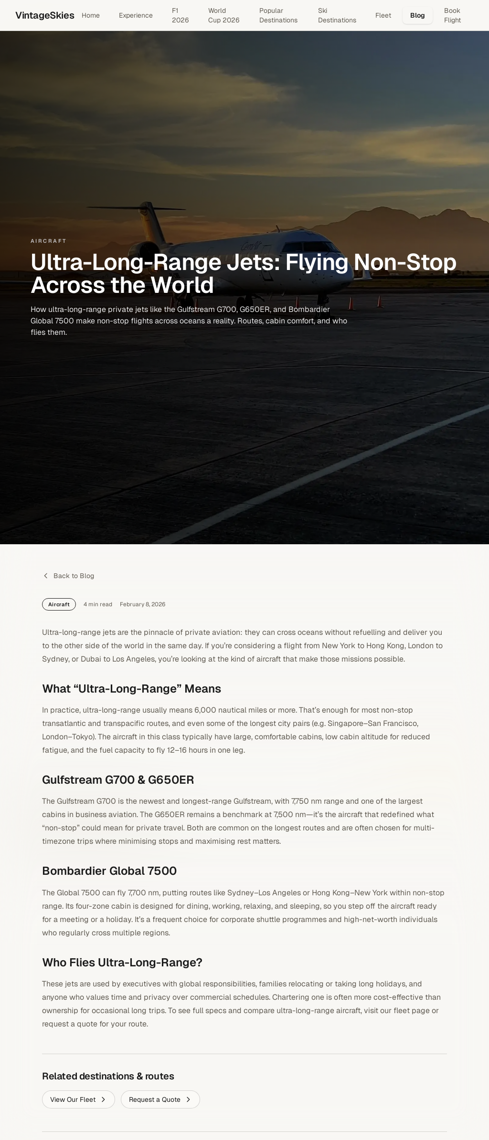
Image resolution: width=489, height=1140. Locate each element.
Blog (417, 15)
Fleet (383, 15)
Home (91, 15)
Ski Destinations (337, 15)
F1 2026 (180, 15)
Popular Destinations (278, 15)
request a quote (69, 1024)
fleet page (411, 1010)
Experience (136, 15)
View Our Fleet (78, 1099)
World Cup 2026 (224, 15)
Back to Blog (68, 575)
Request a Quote (160, 1099)
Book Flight (452, 15)
